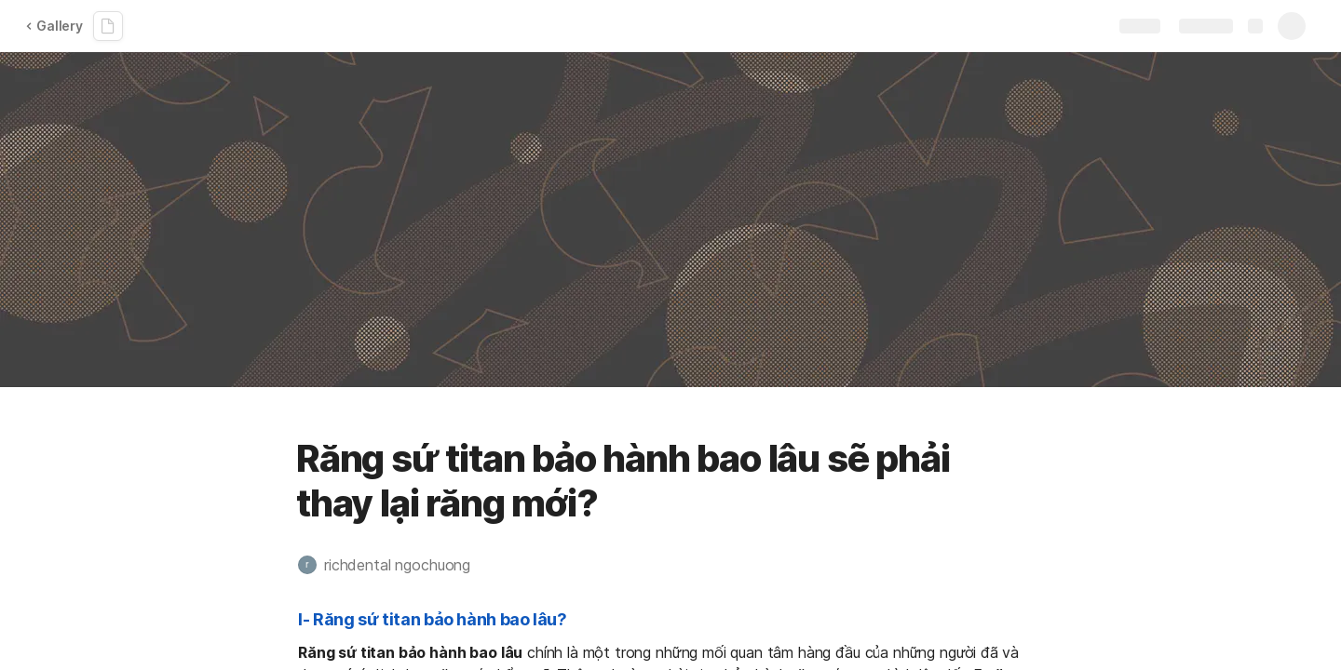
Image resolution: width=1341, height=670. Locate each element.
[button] (393, 565)
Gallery (54, 26)
